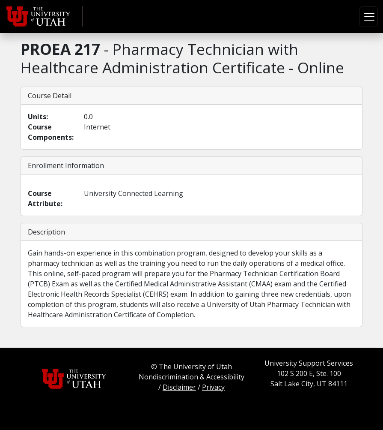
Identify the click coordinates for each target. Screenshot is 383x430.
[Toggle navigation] (368, 16)
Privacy (213, 387)
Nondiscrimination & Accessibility (191, 377)
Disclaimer (179, 387)
